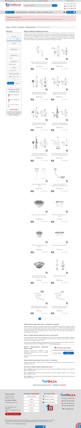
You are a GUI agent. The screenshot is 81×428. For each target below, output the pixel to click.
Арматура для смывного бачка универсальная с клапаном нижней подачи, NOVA (39, 155)
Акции (31, 399)
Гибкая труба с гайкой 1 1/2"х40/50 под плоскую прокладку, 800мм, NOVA (59, 308)
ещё (51, 12)
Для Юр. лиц (31, 405)
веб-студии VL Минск (21, 423)
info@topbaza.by (10, 1)
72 (14, 78)
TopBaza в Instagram (48, 399)
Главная (8, 27)
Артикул (14, 43)
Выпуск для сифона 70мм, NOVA (59, 245)
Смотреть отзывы (56, 343)
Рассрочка (16, 114)
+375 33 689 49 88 (70, 8)
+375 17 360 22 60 (70, 3)
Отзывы (31, 408)
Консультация (57, 353)
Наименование (14, 49)
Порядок (14, 67)
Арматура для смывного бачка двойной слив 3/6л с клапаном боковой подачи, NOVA (59, 94)
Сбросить (17, 83)
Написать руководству (13, 414)
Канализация (21, 27)
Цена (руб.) (14, 36)
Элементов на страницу (14, 73)
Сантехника (14, 27)
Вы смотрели (40, 426)
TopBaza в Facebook (48, 402)
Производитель (14, 55)
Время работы (70, 0)
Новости (31, 402)
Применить (10, 83)
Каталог (9, 12)
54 (17, 76)
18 (10, 76)
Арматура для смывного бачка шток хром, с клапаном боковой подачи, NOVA (59, 155)
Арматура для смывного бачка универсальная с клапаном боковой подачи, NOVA (59, 124)
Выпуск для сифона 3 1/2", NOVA (39, 214)
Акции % (39, 12)
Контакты (45, 12)
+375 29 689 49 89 (70, 6)
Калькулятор (32, 12)
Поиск (54, 5)
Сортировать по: (14, 61)
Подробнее (68, 353)
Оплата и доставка (21, 12)
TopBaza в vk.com (48, 396)
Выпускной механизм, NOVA (59, 275)
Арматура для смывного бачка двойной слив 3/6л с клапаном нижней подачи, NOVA (39, 124)
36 (14, 76)
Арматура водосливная (30, 27)
